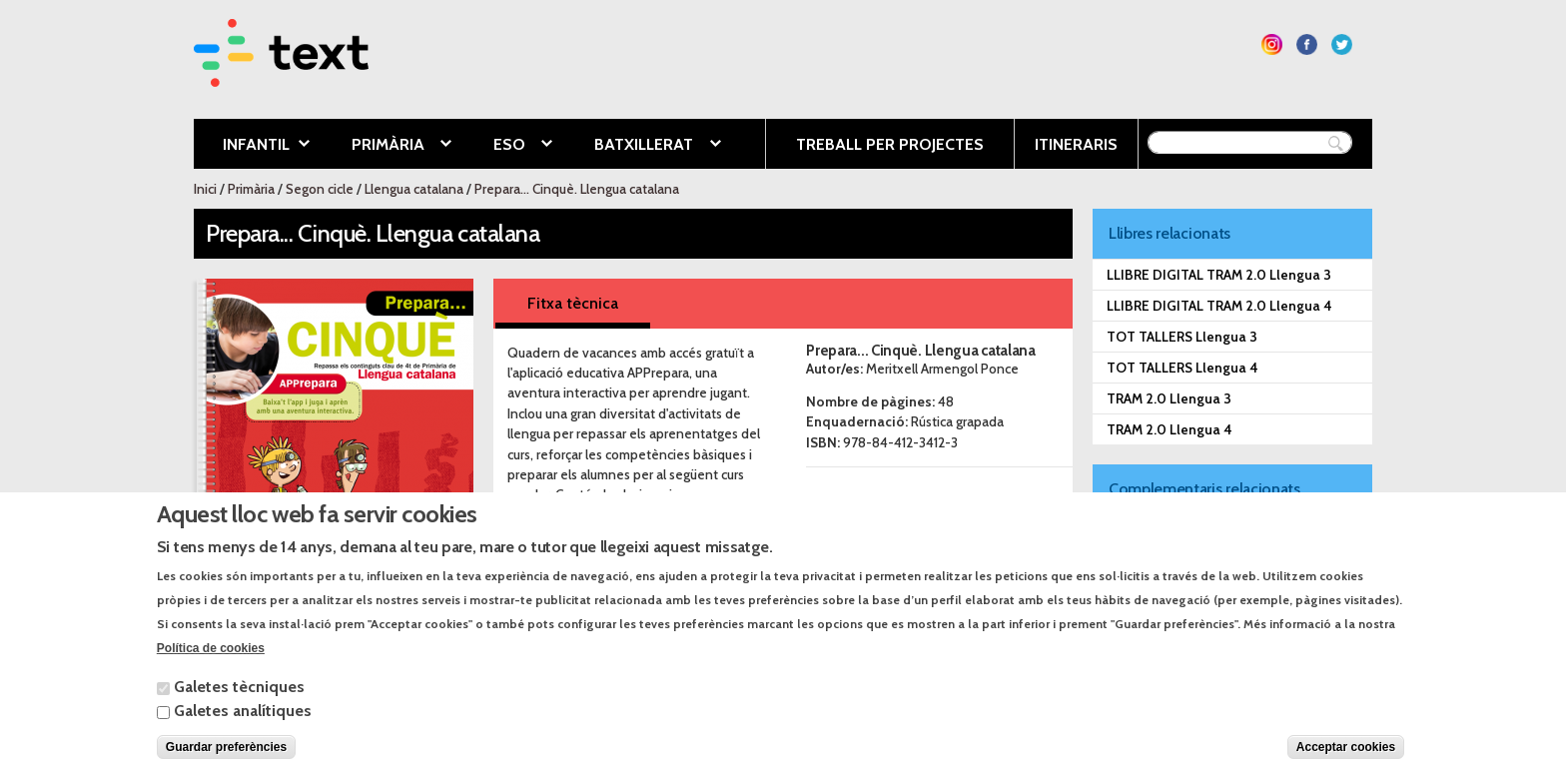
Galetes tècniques (239, 697)
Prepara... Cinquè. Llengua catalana (576, 189)
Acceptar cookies (1345, 758)
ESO (507, 146)
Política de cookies (211, 659)
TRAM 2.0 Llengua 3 (1169, 398)
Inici (205, 189)
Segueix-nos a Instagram (1271, 44)
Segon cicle (320, 189)
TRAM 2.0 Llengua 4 (1169, 429)
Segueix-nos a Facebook (1306, 44)
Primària (386, 146)
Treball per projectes (890, 144)
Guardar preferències (226, 758)
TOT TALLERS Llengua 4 (1182, 368)
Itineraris (1076, 144)
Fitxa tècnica (572, 303)
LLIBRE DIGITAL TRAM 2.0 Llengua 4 (1219, 306)
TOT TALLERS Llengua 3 (1182, 337)
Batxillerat (642, 146)
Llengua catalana (414, 189)
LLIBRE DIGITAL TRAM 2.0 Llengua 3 (1219, 275)
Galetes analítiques (243, 721)
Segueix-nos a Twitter (1341, 44)
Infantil (252, 146)
